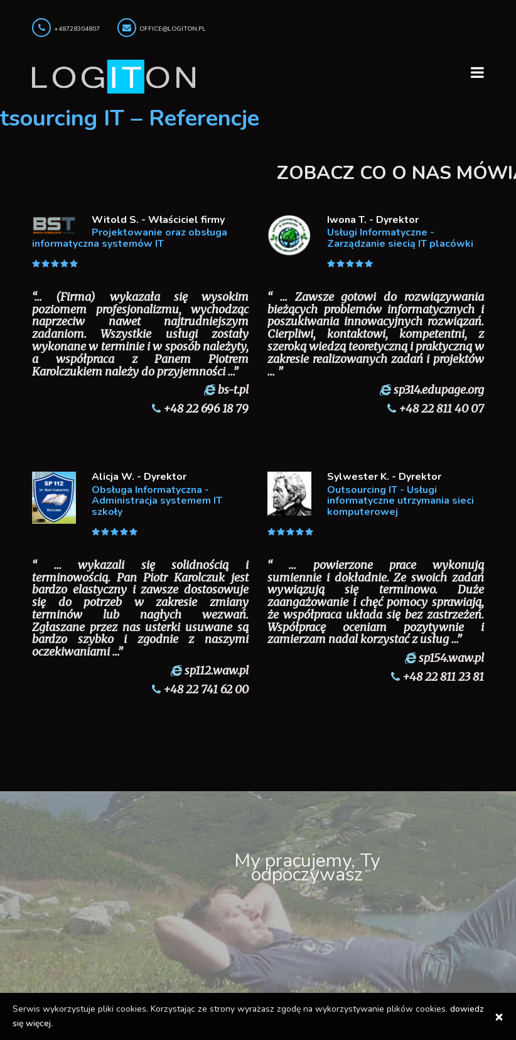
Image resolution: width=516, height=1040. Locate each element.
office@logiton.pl (172, 28)
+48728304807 (77, 28)
